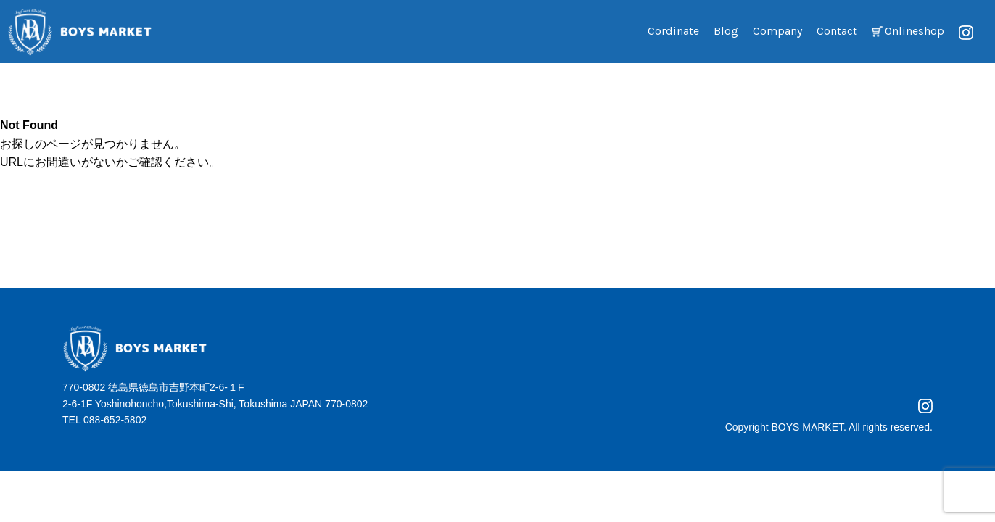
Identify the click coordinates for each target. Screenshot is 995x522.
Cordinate (673, 31)
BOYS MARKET (807, 427)
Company (777, 31)
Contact (837, 31)
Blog (726, 31)
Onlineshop (914, 31)
